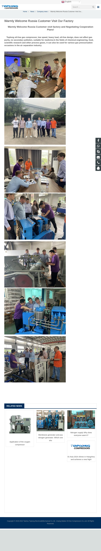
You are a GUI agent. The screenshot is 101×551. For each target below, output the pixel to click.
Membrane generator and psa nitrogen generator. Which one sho (50, 443)
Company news (50, 13)
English (66, 1)
